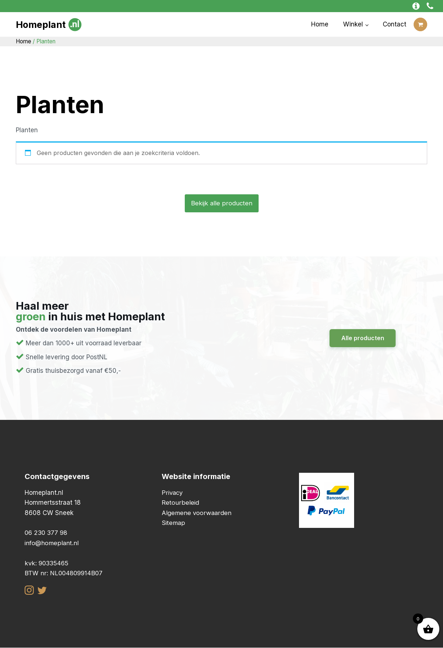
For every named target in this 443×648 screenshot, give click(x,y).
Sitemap (174, 522)
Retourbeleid (180, 503)
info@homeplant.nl (52, 543)
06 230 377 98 (47, 533)
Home (319, 24)
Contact (394, 24)
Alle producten (362, 338)
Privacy (173, 492)
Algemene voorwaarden (197, 512)
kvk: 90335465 (48, 563)
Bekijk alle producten (221, 203)
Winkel (353, 24)
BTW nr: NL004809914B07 (64, 573)
